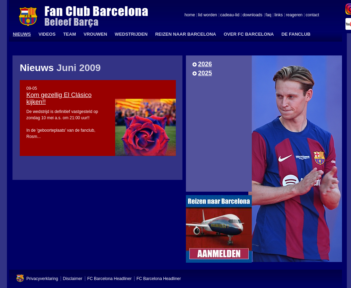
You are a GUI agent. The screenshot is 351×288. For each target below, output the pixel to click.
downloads (252, 15)
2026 (205, 64)
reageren (294, 15)
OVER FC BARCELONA (249, 34)
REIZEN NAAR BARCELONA (185, 34)
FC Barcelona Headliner (109, 278)
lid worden (207, 15)
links (278, 15)
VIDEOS (46, 34)
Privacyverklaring (42, 278)
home (190, 15)
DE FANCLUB (295, 34)
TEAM (69, 34)
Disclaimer (72, 278)
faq (269, 15)
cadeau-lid (229, 15)
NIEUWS (22, 34)
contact (312, 15)
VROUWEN (95, 34)
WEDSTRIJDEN (131, 34)
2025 (205, 73)
